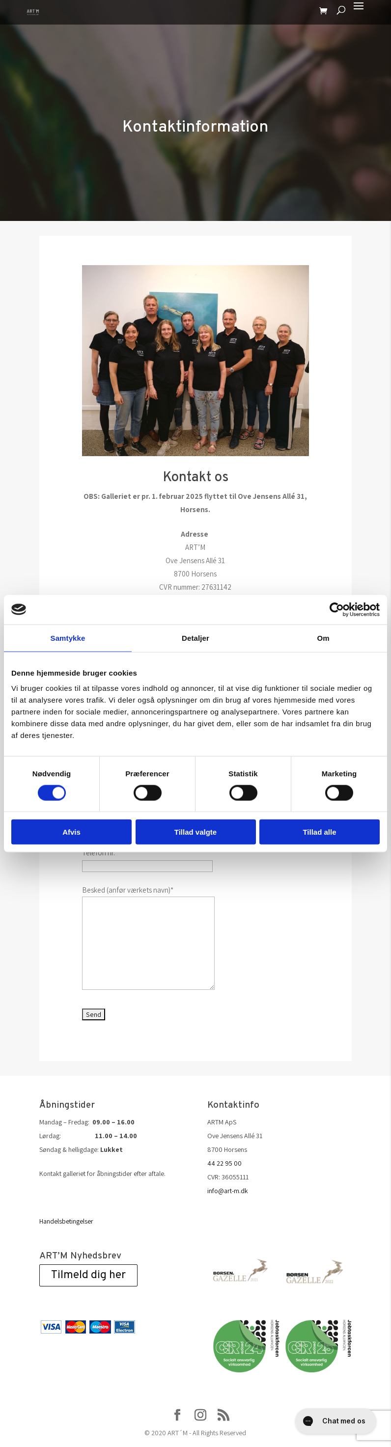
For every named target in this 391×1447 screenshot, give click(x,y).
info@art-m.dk (227, 1190)
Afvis (71, 832)
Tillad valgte (195, 832)
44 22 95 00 (224, 1163)
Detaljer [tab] (195, 637)
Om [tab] (323, 637)
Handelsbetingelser (66, 1221)
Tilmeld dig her (88, 1275)
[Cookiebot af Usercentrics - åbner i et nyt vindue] (337, 609)
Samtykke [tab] (68, 637)
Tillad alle (319, 832)
